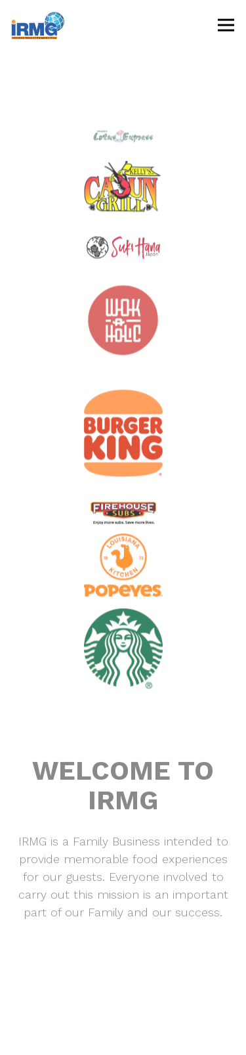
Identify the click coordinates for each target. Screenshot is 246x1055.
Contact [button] (123, 999)
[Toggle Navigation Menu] (226, 25)
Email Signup (123, 1037)
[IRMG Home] (57, 25)
